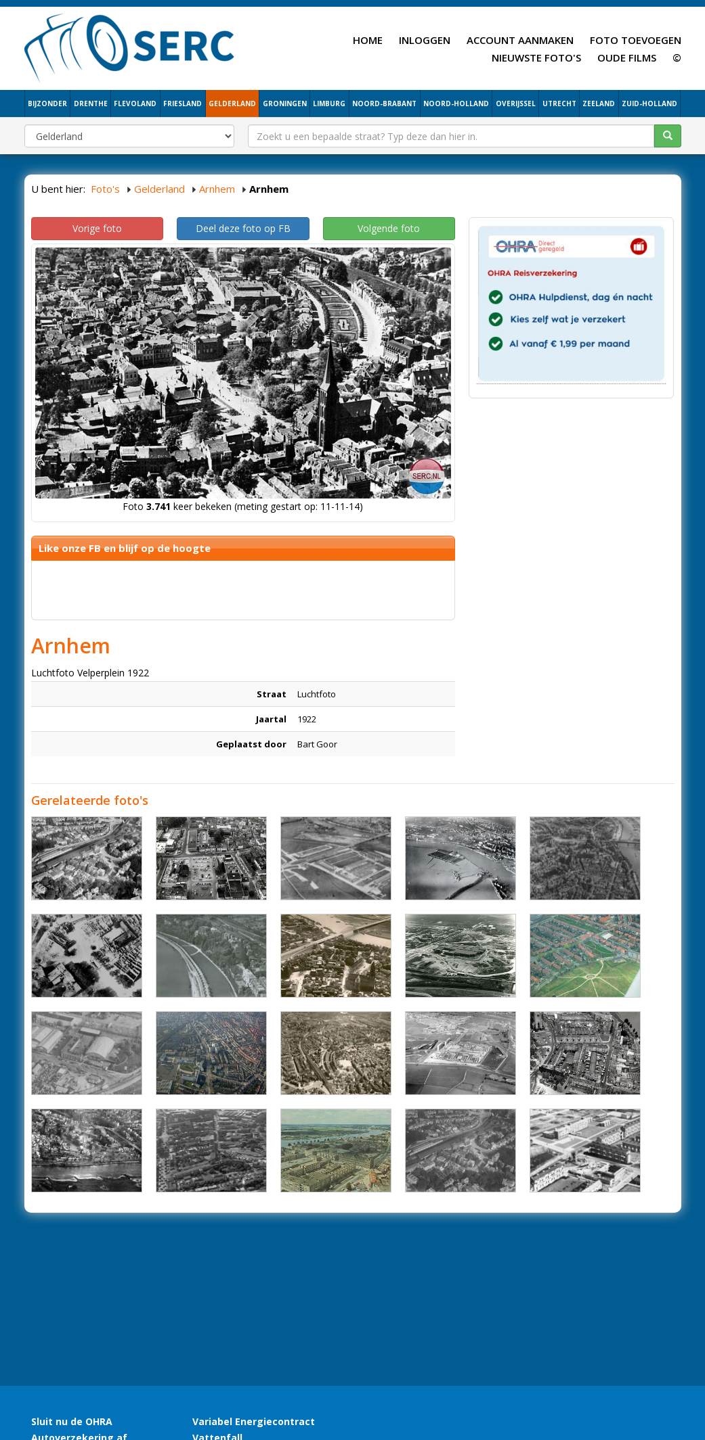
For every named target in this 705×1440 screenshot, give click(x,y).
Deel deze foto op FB (243, 228)
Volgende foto (389, 228)
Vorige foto (97, 228)
